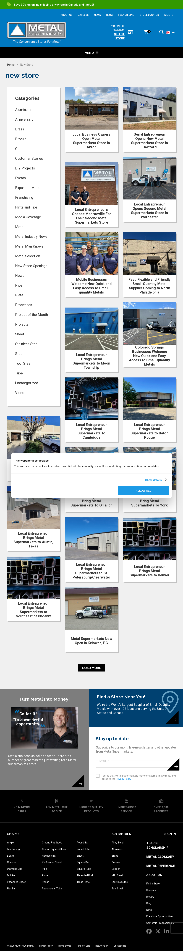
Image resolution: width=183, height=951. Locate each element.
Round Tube (83, 849)
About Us (154, 875)
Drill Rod (11, 875)
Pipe (18, 285)
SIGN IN (168, 14)
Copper (21, 149)
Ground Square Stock (54, 849)
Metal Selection (27, 256)
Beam (10, 855)
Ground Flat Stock (52, 842)
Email (104, 760)
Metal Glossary (160, 857)
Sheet (19, 334)
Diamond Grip (14, 868)
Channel (11, 862)
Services (151, 890)
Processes (23, 305)
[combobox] (170, 32)
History (150, 896)
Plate (19, 295)
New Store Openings (31, 266)
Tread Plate (83, 882)
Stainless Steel (26, 344)
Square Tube (84, 868)
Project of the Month (31, 315)
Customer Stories (29, 158)
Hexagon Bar (49, 855)
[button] (161, 32)
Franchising (24, 197)
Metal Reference (160, 866)
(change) (118, 29)
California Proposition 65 (160, 923)
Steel (19, 354)
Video (19, 393)
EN (169, 32)
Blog (148, 903)
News (19, 275)
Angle (10, 842)
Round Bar (82, 842)
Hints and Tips (26, 207)
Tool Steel (23, 363)
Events (20, 178)
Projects (21, 324)
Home (11, 64)
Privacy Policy (123, 778)
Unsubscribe (120, 946)
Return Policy (101, 946)
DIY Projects (25, 168)
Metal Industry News (31, 236)
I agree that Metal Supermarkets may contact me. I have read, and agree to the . (139, 777)
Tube (19, 373)
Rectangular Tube (52, 888)
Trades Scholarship (157, 845)
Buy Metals (121, 834)
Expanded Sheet (16, 882)
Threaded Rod (85, 875)
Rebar (45, 882)
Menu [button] (91, 53)
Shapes (13, 834)
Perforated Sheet (52, 862)
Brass (19, 129)
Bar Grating (13, 849)
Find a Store (153, 883)
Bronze (21, 139)
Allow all (143, 490)
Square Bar (83, 862)
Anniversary (24, 119)
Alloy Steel (118, 842)
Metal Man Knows (29, 246)
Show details (153, 479)
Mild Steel (117, 875)
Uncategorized (26, 383)
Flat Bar (11, 888)
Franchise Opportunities (159, 916)
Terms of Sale (83, 946)
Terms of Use (64, 946)
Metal (19, 227)
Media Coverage (28, 217)
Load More (91, 668)
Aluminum (23, 110)
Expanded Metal (27, 188)
